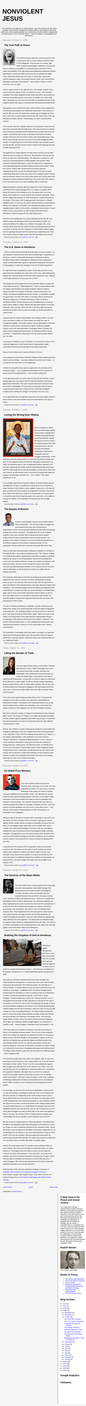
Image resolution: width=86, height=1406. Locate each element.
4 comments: (30, 1182)
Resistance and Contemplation (70, 1290)
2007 (65, 1364)
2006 (65, 1366)
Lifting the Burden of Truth (19, 653)
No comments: (30, 237)
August (67, 1344)
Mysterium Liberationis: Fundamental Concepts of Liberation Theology (74, 1286)
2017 (65, 1304)
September (69, 1342)
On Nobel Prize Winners (17, 770)
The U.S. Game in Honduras (19, 247)
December (68, 1312)
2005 (65, 1368)
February (68, 1357)
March (67, 1355)
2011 (65, 1306)
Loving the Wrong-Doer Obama (21, 414)
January (68, 1359)
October (68, 1317)
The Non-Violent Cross (73, 1293)
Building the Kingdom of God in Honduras (27, 935)
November (68, 1315)
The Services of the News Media (22, 875)
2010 (65, 1308)
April (66, 1353)
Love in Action (70, 1282)
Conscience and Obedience (74, 1279)
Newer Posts (7, 1187)
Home (31, 1187)
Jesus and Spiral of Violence (75, 1281)
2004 (65, 1370)
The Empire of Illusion (16, 509)
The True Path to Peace (17, 45)
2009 (65, 1310)
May (66, 1351)
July (66, 1346)
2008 (65, 1362)
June (66, 1348)
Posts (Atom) (17, 1191)
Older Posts (54, 1187)
